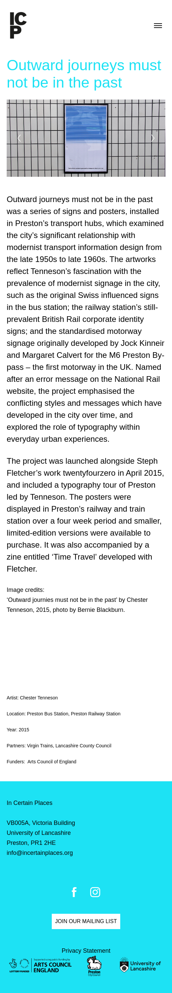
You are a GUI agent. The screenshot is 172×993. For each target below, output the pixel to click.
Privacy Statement (85, 950)
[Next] (153, 138)
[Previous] (19, 138)
